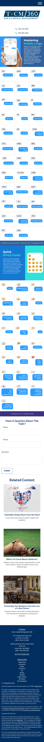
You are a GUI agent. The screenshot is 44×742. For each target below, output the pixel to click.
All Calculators (22, 681)
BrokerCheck (38, 686)
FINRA (18, 720)
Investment (22, 664)
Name (5, 427)
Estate (22, 666)
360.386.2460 (22, 33)
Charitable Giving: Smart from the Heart (22, 515)
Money (22, 673)
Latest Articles (22, 677)
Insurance (22, 668)
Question (5, 452)
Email (5, 439)
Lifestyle (22, 675)
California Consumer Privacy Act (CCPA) (13, 708)
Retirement (22, 662)
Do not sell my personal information (31, 710)
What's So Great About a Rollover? (22, 559)
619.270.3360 (22, 29)
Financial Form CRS (9, 683)
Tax (22, 670)
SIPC (21, 720)
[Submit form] (7, 471)
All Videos (22, 679)
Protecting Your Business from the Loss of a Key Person (22, 607)
